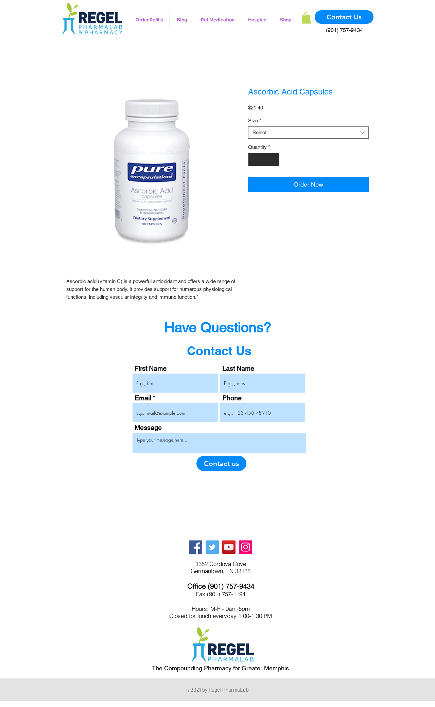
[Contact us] (221, 463)
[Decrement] (253, 159)
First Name (151, 368)
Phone (232, 398)
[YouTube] (229, 547)
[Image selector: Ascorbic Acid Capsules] (147, 265)
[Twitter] (212, 547)
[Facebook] (195, 547)
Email (143, 398)
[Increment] (274, 159)
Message (148, 428)
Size (254, 120)
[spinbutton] (263, 159)
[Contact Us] (344, 17)
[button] (306, 17)
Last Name (238, 368)
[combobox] (308, 132)
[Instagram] (245, 547)
